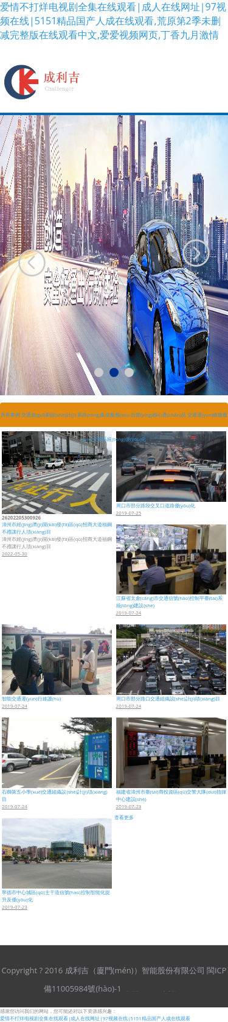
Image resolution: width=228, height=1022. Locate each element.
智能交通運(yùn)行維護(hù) (31, 698)
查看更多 (124, 817)
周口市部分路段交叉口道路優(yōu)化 (155, 505)
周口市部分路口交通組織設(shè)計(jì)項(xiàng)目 (168, 698)
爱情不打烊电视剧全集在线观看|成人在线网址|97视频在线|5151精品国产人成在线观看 (95, 1018)
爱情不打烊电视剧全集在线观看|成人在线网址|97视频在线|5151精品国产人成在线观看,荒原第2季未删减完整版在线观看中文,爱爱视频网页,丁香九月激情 (113, 20)
